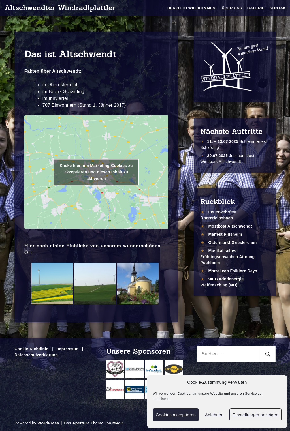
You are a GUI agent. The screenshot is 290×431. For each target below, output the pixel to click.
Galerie (256, 8)
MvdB (117, 423)
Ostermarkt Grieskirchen (232, 242)
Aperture (80, 423)
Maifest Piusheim (225, 234)
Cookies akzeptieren (176, 414)
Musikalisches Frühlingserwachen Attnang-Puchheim (228, 256)
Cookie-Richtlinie (31, 349)
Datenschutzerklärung (36, 355)
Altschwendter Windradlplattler (60, 7)
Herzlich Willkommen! (192, 8)
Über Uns (232, 8)
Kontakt (279, 8)
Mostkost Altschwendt (230, 226)
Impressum (67, 349)
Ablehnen (214, 414)
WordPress (48, 423)
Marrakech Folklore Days (232, 271)
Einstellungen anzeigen (255, 414)
